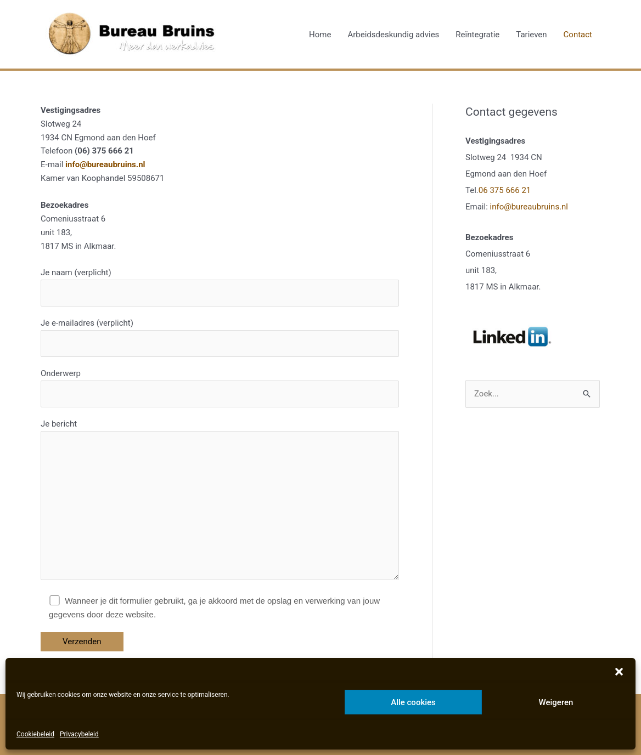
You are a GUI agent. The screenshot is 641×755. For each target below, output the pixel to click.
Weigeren (556, 702)
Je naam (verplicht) (220, 287)
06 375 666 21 (505, 190)
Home (320, 34)
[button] (619, 671)
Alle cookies (413, 702)
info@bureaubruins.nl (105, 164)
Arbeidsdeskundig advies (393, 34)
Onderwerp (220, 387)
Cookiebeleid (35, 734)
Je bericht (220, 501)
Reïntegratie (477, 34)
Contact (578, 34)
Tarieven (531, 34)
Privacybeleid (79, 734)
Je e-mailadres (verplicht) (220, 337)
